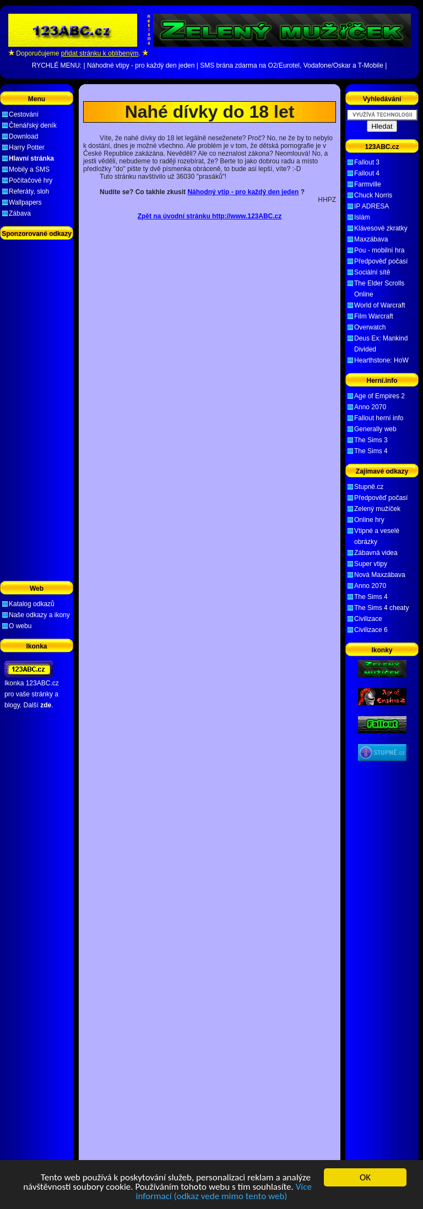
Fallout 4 (366, 173)
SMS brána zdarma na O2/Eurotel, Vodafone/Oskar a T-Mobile (291, 65)
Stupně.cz (368, 487)
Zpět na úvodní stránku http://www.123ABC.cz (210, 216)
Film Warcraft (373, 316)
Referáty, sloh (29, 191)
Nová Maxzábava (379, 575)
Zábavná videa (376, 553)
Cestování (24, 114)
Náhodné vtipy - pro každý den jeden (140, 65)
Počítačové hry (30, 180)
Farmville (367, 184)
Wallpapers (25, 202)
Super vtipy (370, 564)
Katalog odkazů (32, 604)
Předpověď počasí (381, 261)
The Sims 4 (371, 451)
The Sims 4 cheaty (381, 608)
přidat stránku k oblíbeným (100, 53)
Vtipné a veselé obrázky (376, 536)
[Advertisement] (210, 93)
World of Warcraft (379, 305)
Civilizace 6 (371, 630)
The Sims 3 (371, 440)
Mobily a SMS (29, 169)
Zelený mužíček (377, 509)
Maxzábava (371, 239)
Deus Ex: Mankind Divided (381, 343)
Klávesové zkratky (381, 228)
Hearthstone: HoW (381, 360)
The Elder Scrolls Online (379, 288)
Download (23, 136)
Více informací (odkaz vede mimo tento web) (223, 1192)
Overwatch (370, 327)
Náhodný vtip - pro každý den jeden (243, 192)
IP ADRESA (371, 206)
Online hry (369, 520)
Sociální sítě (372, 272)
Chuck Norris (373, 195)
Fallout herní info (378, 418)
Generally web (375, 429)
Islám (362, 217)
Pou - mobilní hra (379, 250)
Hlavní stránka (31, 158)
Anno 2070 (370, 407)
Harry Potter (27, 147)
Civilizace (368, 619)
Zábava (20, 213)
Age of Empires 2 (379, 396)
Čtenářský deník (33, 125)
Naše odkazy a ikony (39, 615)
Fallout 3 (366, 162)
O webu (20, 626)
